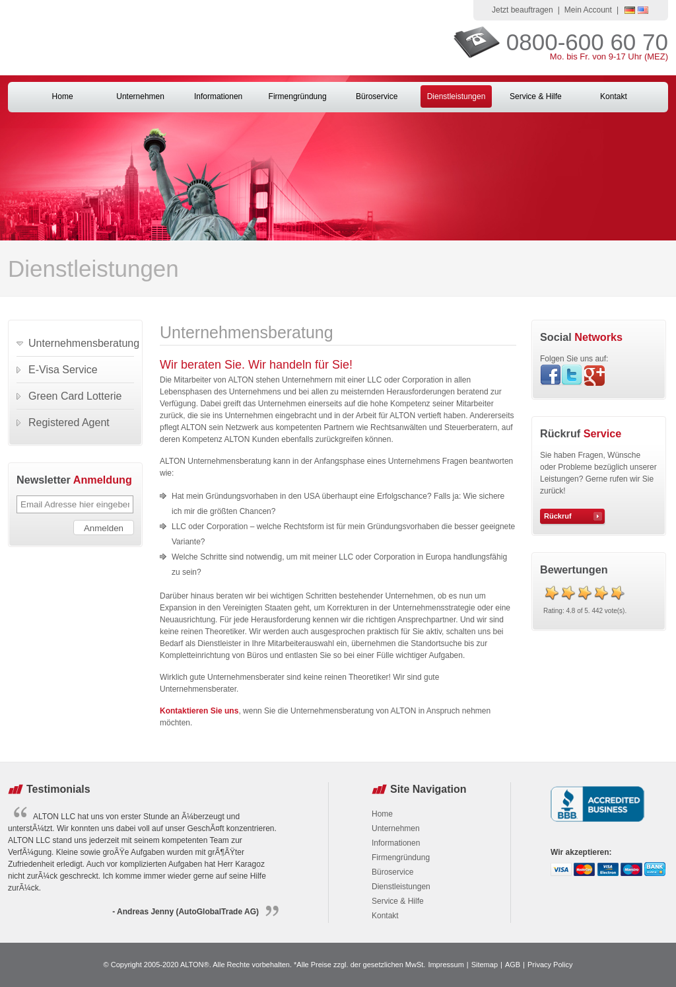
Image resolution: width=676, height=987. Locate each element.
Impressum (445, 965)
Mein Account (588, 10)
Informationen (218, 96)
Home (62, 96)
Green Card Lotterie (74, 396)
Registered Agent (69, 422)
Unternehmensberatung (81, 343)
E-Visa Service (63, 369)
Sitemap (484, 965)
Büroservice (376, 96)
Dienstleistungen (456, 96)
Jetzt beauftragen (522, 10)
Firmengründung (298, 96)
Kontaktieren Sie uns (199, 710)
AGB (512, 965)
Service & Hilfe (536, 96)
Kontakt (613, 96)
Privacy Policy (549, 965)
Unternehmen (140, 96)
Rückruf (558, 516)
